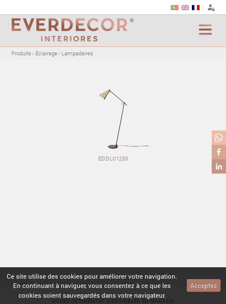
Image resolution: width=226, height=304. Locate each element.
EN (185, 7)
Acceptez (203, 285)
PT (174, 7)
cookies (71, 276)
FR (195, 7)
